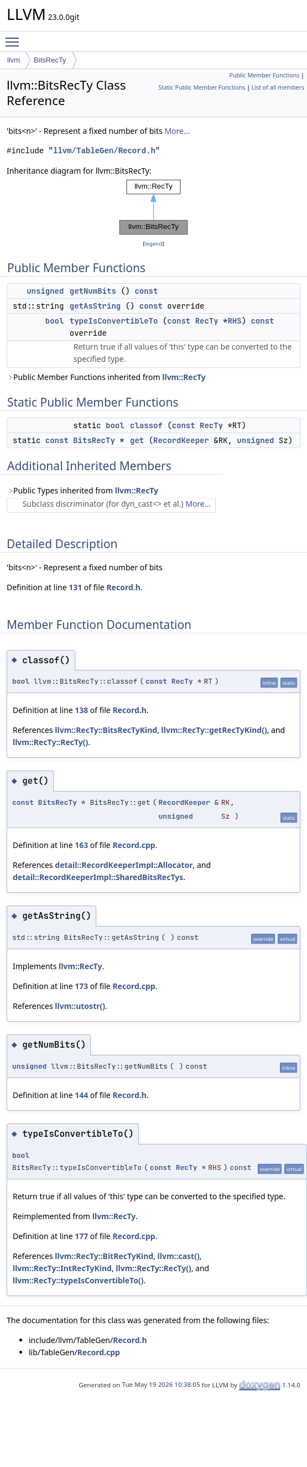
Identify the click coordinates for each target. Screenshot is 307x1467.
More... (177, 131)
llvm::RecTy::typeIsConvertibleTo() (78, 1280)
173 (81, 986)
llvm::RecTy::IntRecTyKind (62, 1268)
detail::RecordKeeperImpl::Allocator (123, 865)
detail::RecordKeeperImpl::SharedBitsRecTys (98, 877)
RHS (234, 321)
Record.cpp (133, 845)
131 (75, 587)
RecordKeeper (181, 440)
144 (81, 1095)
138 (81, 710)
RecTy (206, 321)
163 (81, 845)
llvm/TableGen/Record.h (104, 150)
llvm (13, 60)
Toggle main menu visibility (15, 37)
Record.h (123, 587)
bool (54, 321)
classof (146, 425)
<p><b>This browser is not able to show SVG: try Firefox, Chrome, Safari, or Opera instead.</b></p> (154, 207)
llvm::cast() (179, 1256)
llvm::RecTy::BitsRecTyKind (106, 730)
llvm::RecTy (183, 377)
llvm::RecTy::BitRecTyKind (104, 1256)
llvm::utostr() (80, 1006)
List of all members (278, 87)
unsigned (45, 291)
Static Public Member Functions (201, 87)
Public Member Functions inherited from (106, 377)
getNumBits (93, 291)
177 (81, 1236)
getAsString (95, 306)
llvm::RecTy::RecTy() (50, 742)
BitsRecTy (50, 60)
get (137, 440)
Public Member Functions (264, 75)
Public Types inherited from (82, 490)
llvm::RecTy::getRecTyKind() (214, 730)
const (146, 291)
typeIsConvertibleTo (114, 321)
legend (154, 243)
